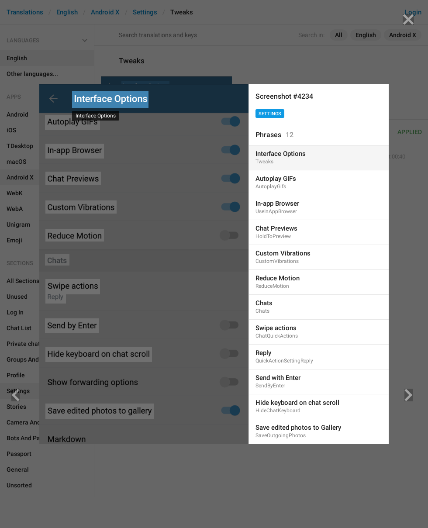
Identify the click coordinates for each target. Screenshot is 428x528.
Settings (270, 114)
